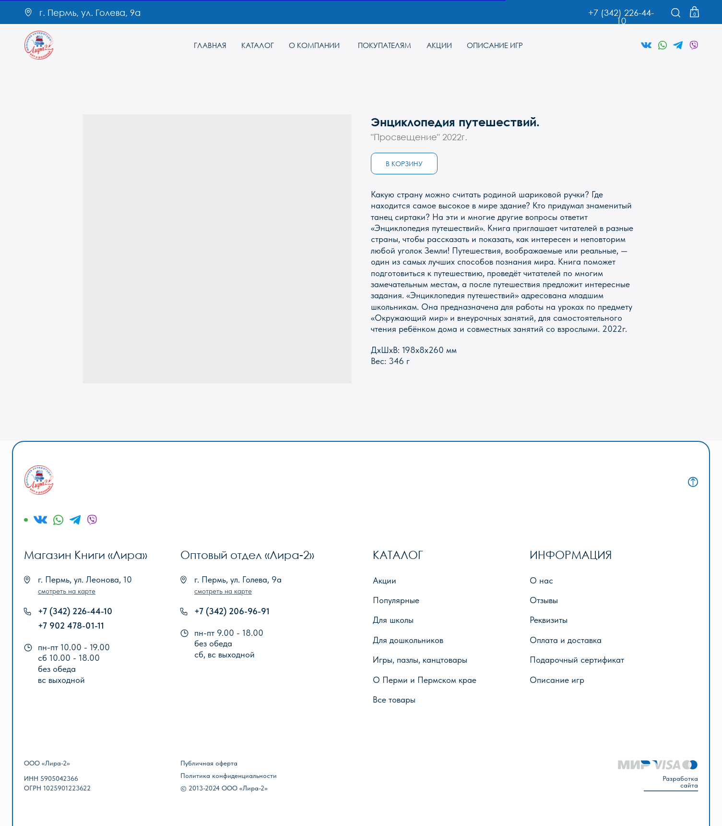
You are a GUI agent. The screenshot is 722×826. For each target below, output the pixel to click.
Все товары (394, 699)
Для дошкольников (408, 640)
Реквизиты (549, 620)
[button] (66, 591)
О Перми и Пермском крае (424, 680)
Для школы (393, 620)
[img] (39, 45)
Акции (384, 580)
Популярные (396, 600)
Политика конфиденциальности (228, 775)
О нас (541, 580)
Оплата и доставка (566, 640)
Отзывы (544, 600)
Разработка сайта (680, 782)
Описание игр (557, 680)
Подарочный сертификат (577, 660)
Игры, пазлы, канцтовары (420, 660)
